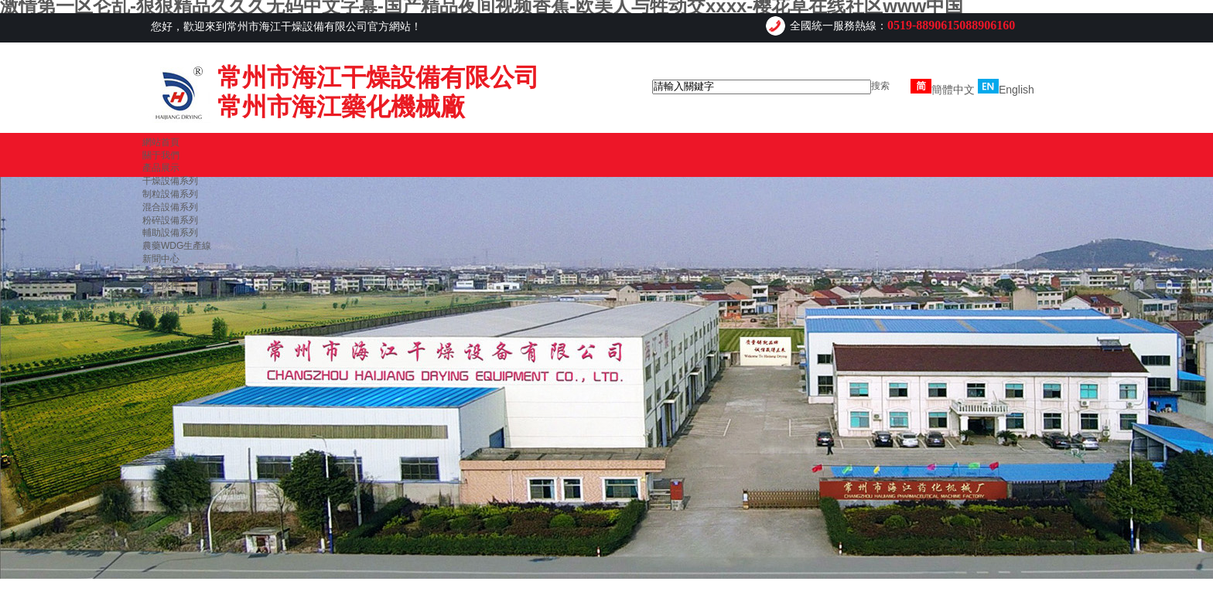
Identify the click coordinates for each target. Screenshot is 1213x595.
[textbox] (761, 87)
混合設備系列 (170, 207)
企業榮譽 (160, 272)
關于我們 (160, 155)
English (1006, 89)
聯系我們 (160, 310)
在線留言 (160, 297)
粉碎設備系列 (170, 220)
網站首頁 (160, 142)
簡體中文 (943, 89)
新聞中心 (160, 258)
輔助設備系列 (170, 232)
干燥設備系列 (170, 180)
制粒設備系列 (170, 194)
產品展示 (160, 167)
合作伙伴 (160, 285)
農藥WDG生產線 (176, 245)
